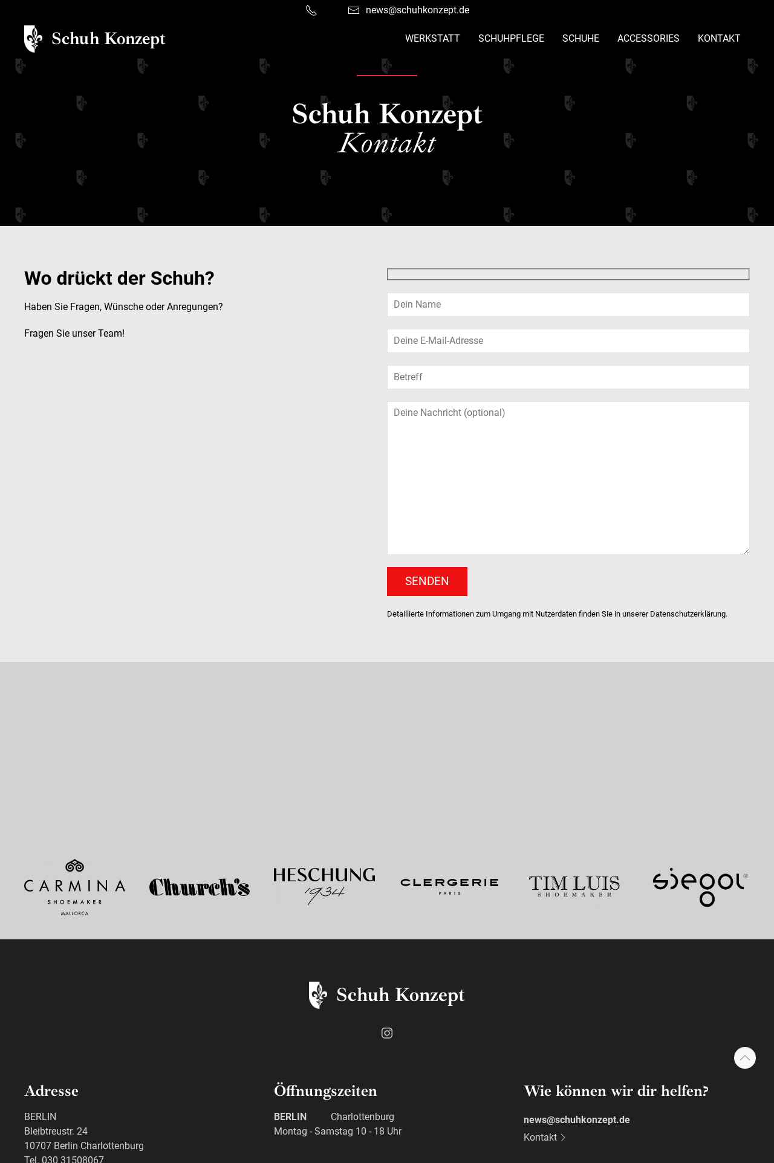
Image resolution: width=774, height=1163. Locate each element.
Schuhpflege (511, 38)
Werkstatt (432, 38)
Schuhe (580, 38)
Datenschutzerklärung (688, 613)
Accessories (648, 38)
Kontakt (719, 38)
